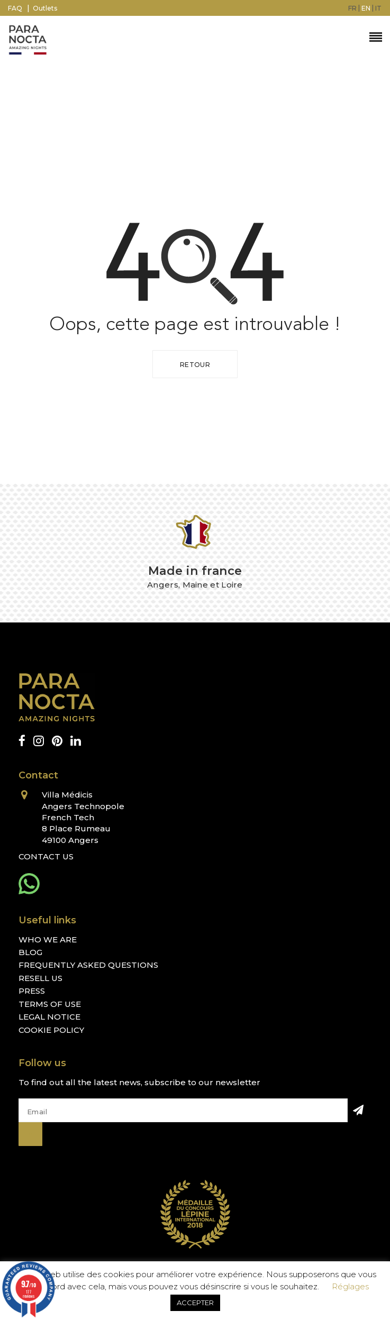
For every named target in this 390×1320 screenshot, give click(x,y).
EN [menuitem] (365, 8)
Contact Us (46, 856)
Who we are (48, 939)
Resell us (40, 978)
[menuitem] (352, 8)
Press (32, 991)
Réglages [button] (350, 1286)
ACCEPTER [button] (195, 1302)
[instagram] (38, 741)
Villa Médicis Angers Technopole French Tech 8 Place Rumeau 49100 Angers (83, 817)
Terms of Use (50, 1004)
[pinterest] (57, 741)
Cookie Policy (51, 1030)
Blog (30, 952)
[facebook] (22, 741)
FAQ (15, 8)
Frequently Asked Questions (88, 965)
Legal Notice (49, 1017)
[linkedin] (75, 741)
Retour (195, 365)
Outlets (45, 8)
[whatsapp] (29, 883)
